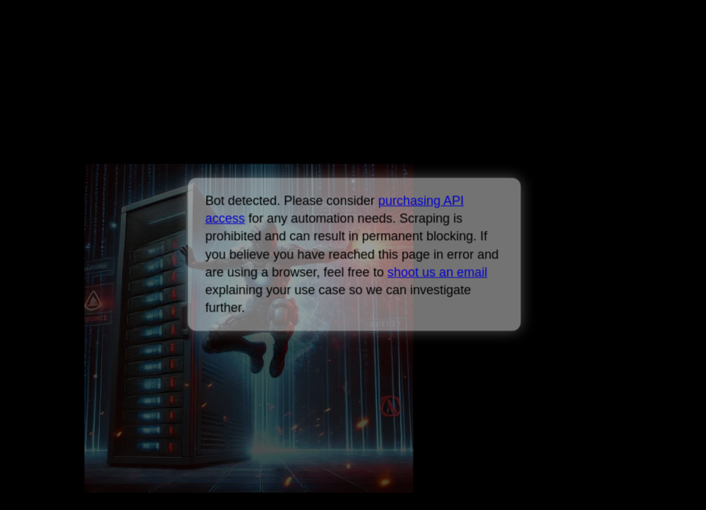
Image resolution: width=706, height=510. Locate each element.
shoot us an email (437, 272)
